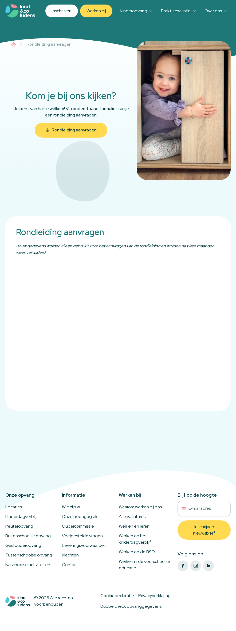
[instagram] (195, 565)
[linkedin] (208, 565)
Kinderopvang (136, 11)
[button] (71, 130)
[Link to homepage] (20, 11)
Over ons (215, 11)
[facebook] (183, 565)
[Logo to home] (17, 601)
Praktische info (178, 11)
